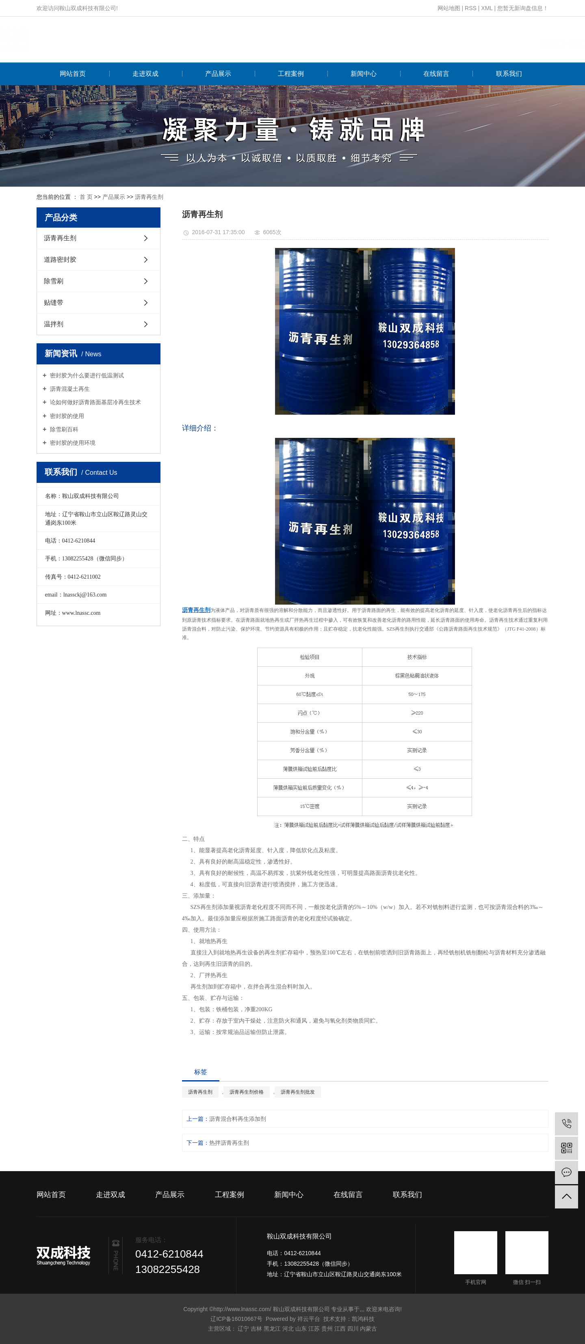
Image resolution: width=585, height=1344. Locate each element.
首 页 (86, 197)
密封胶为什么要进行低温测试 (86, 375)
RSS (471, 8)
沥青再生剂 (149, 197)
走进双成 (145, 73)
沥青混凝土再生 (69, 389)
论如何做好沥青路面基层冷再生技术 (94, 402)
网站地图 (449, 8)
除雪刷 (53, 281)
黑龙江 (272, 1328)
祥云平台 (308, 1319)
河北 (288, 1328)
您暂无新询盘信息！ (522, 8)
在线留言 (436, 73)
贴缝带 (53, 302)
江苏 (314, 1328)
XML (486, 8)
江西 (340, 1328)
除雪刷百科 (63, 429)
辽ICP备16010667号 (236, 1319)
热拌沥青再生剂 (229, 1142)
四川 (353, 1328)
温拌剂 (53, 324)
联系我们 (509, 73)
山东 (301, 1328)
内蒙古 (368, 1328)
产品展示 (218, 73)
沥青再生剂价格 (247, 1092)
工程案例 (291, 73)
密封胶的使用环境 (71, 442)
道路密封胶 (60, 259)
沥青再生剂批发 (298, 1092)
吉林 (256, 1328)
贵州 (327, 1328)
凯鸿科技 (363, 1319)
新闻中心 (364, 73)
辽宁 (243, 1328)
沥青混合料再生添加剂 (237, 1119)
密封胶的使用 (66, 416)
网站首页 (73, 73)
